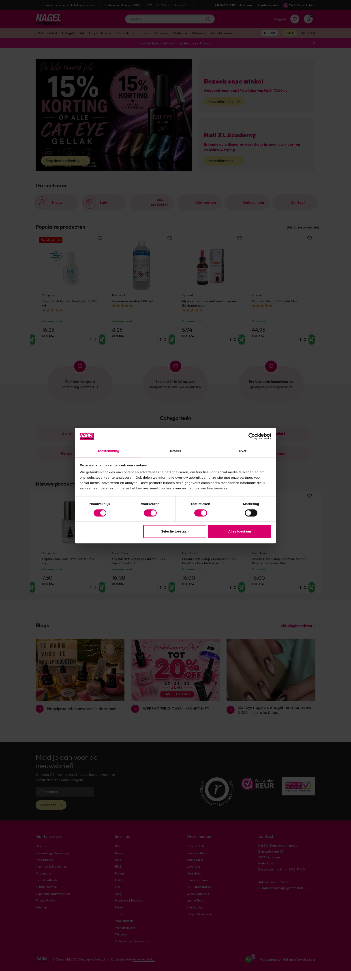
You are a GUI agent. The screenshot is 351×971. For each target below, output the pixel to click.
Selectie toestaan (175, 532)
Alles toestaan (239, 532)
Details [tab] (175, 451)
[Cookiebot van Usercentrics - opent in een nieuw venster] (251, 436)
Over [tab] (243, 451)
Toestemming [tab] (108, 451)
